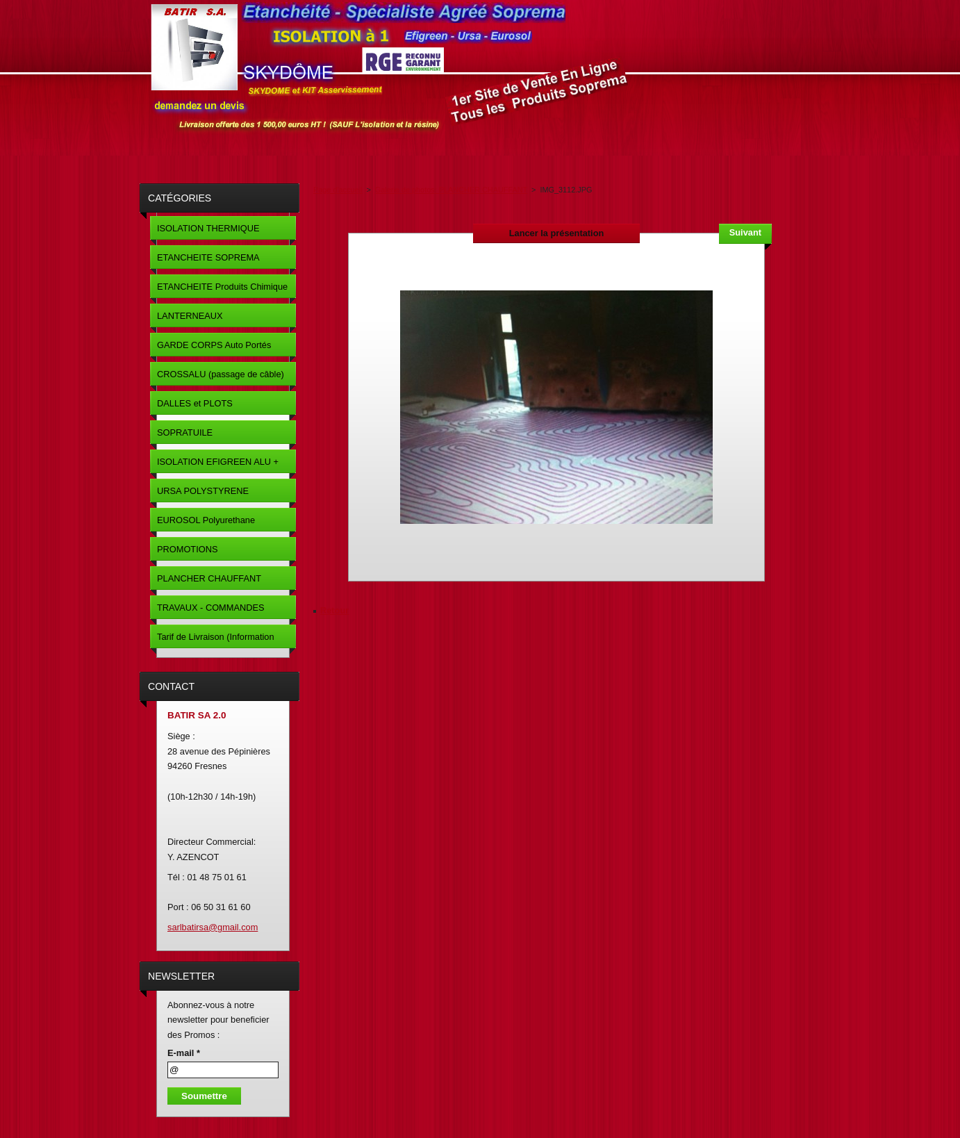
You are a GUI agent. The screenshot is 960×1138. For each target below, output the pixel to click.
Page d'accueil (337, 189)
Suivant (745, 232)
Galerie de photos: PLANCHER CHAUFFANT (451, 189)
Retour (334, 610)
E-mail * (183, 1053)
